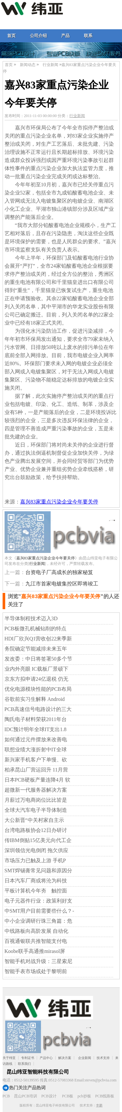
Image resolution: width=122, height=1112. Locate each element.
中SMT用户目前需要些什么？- (39, 911)
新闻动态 (27, 64)
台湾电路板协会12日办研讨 (36, 830)
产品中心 (46, 1058)
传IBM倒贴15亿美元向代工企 (38, 840)
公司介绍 (38, 35)
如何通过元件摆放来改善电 (36, 739)
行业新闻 (50, 64)
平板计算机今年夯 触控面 (36, 890)
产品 (65, 35)
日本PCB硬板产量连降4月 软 (37, 780)
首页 (11, 35)
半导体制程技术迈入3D (31, 618)
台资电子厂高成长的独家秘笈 (59, 572)
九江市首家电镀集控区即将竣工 (61, 583)
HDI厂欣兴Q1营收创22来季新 (38, 638)
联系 (88, 35)
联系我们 (24, 1063)
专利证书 (27, 1058)
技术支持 (103, 1058)
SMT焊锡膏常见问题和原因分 (39, 870)
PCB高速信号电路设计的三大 (38, 709)
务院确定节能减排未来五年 (36, 648)
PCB (6, 1096)
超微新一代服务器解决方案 (36, 790)
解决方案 (64, 1058)
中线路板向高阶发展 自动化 (36, 931)
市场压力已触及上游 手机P (35, 860)
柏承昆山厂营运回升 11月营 (36, 769)
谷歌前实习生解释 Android (35, 699)
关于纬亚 (9, 1058)
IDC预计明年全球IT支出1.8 (36, 729)
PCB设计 (49, 1096)
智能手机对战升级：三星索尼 (38, 961)
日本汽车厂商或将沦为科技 (36, 880)
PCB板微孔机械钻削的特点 (35, 628)
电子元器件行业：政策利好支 (38, 901)
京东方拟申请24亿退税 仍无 (36, 679)
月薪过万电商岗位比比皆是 (36, 800)
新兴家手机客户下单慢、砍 (36, 759)
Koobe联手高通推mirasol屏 (35, 951)
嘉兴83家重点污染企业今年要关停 (59, 501)
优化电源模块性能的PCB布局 (38, 689)
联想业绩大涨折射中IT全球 (36, 749)
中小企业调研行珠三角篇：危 (38, 921)
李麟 (99, 1105)
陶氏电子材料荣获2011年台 (36, 719)
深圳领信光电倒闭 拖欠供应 (36, 850)
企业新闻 (84, 1058)
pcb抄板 (84, 1096)
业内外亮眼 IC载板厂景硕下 (36, 669)
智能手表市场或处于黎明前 (36, 971)
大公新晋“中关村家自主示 (34, 820)
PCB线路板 (105, 1096)
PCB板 (68, 1096)
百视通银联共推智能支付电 (36, 941)
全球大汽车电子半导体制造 (36, 810)
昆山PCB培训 (25, 1096)
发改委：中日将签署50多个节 (38, 659)
